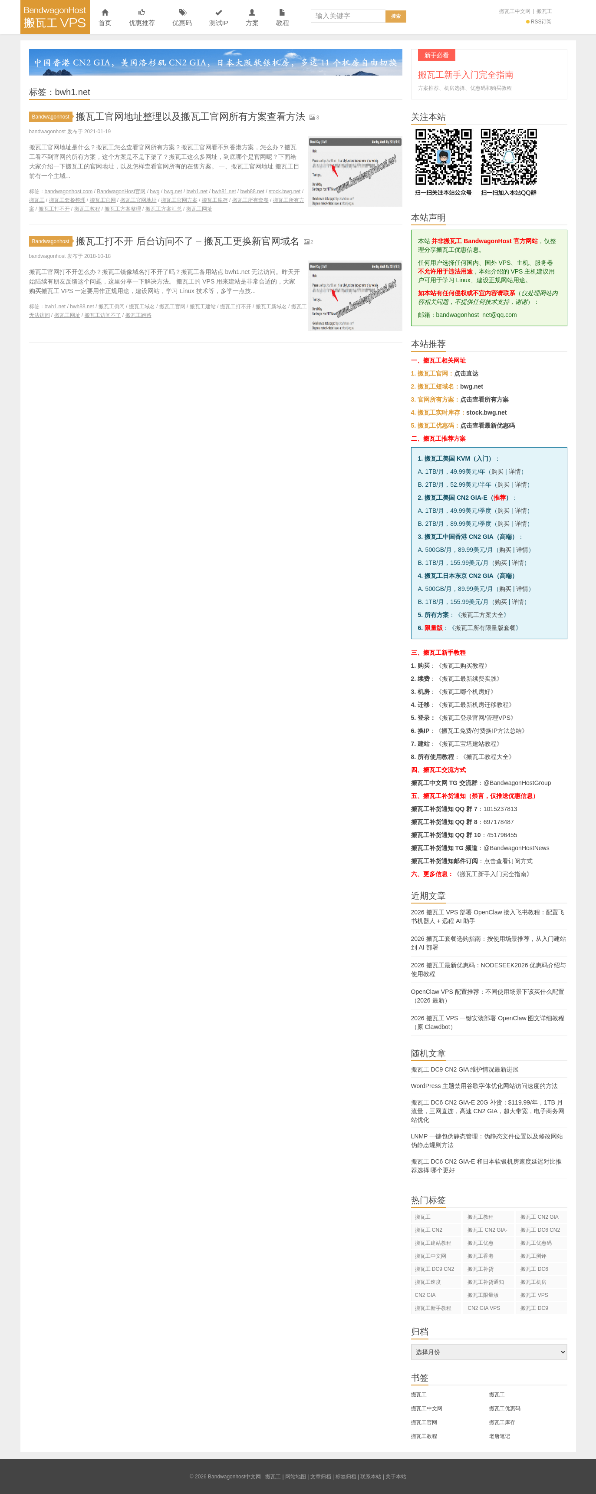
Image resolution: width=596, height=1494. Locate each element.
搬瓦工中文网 (514, 11)
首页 (105, 18)
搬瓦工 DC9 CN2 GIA (434, 1270)
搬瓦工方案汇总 (163, 209)
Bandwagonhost (52, 117)
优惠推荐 (142, 18)
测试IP (218, 18)
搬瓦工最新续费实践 (469, 678)
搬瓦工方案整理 (123, 209)
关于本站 (395, 1477)
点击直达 (466, 373)
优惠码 (182, 18)
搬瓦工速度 (428, 1282)
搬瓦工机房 (533, 1282)
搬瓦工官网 (103, 200)
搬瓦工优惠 (481, 1243)
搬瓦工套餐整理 (67, 200)
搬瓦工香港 (481, 1256)
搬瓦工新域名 (271, 306)
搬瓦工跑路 (138, 315)
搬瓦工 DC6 (534, 1269)
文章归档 (320, 1477)
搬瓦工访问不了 (103, 315)
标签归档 (346, 1477)
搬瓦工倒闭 (112, 306)
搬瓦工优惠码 (536, 1243)
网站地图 (295, 1477)
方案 (252, 18)
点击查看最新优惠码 (487, 425)
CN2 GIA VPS (484, 1308)
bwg (154, 191)
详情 (515, 471)
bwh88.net (252, 191)
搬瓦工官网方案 (179, 200)
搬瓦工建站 (203, 306)
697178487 (499, 821)
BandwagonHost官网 (121, 191)
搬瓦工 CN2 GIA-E (487, 1231)
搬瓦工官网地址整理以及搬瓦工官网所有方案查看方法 (190, 116)
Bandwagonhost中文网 (55, 17)
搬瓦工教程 (87, 209)
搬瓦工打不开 (54, 209)
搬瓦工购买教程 (463, 665)
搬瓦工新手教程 (433, 1308)
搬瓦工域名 (142, 306)
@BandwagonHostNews (517, 847)
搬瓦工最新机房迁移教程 (475, 704)
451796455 (502, 834)
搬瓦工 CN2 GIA (539, 1217)
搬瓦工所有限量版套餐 (485, 627)
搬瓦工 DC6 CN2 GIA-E (540, 1231)
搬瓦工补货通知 (486, 1282)
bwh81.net (224, 191)
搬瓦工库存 (215, 200)
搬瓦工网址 (199, 209)
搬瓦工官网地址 (138, 200)
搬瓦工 (544, 11)
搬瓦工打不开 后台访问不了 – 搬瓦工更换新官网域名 (188, 241)
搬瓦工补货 (481, 1269)
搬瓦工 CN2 (428, 1230)
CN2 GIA (425, 1295)
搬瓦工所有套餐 (250, 200)
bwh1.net (196, 191)
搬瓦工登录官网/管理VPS (476, 717)
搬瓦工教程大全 (487, 756)
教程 (282, 18)
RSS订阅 (539, 22)
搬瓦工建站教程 (433, 1243)
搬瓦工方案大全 (482, 614)
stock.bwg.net (284, 191)
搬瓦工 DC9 (534, 1308)
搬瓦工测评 (533, 1256)
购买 (497, 471)
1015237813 (500, 808)
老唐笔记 (499, 1436)
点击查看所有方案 (484, 399)
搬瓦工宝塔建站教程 (469, 743)
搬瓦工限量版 (483, 1295)
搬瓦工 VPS (534, 1295)
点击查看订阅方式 (508, 860)
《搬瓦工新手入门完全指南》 (493, 874)
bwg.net (173, 191)
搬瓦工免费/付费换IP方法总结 (481, 730)
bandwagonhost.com (69, 191)
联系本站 (370, 1477)
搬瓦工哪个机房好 (466, 691)
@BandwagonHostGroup (517, 782)
